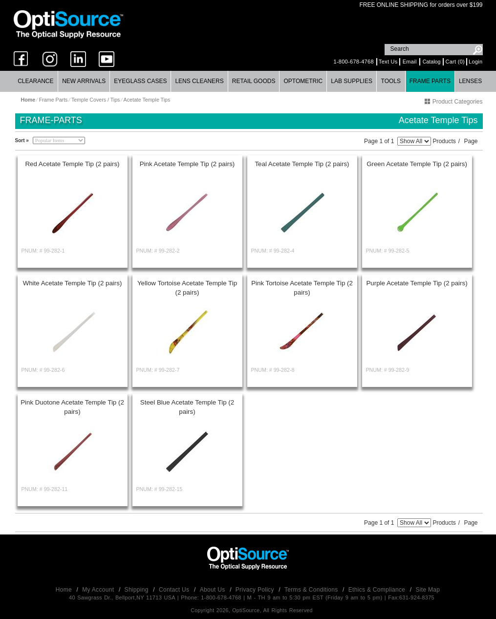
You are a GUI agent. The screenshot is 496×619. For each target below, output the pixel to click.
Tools (391, 81)
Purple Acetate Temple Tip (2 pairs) (416, 283)
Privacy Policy (256, 589)
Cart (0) (455, 61)
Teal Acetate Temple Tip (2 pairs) (302, 164)
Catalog (432, 61)
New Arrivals (84, 81)
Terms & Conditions (312, 589)
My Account (99, 589)
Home (65, 589)
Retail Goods (254, 81)
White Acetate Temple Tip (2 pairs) (72, 283)
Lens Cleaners (199, 81)
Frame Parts (430, 81)
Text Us (388, 61)
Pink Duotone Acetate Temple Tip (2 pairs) (72, 407)
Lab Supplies (351, 81)
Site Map (428, 589)
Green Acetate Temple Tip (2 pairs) (417, 164)
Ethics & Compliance (377, 589)
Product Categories (453, 101)
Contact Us (175, 589)
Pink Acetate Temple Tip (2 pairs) (187, 164)
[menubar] (248, 81)
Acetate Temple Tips (147, 100)
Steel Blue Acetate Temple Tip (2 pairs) (187, 407)
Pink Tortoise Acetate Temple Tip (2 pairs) (302, 287)
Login (475, 61)
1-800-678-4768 (353, 61)
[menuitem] (36, 81)
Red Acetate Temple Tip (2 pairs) (72, 164)
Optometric (303, 81)
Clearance (35, 81)
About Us (213, 589)
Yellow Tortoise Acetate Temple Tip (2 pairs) (187, 287)
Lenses (470, 81)
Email (410, 61)
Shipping (138, 589)
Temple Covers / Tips (95, 100)
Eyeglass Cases (140, 81)
